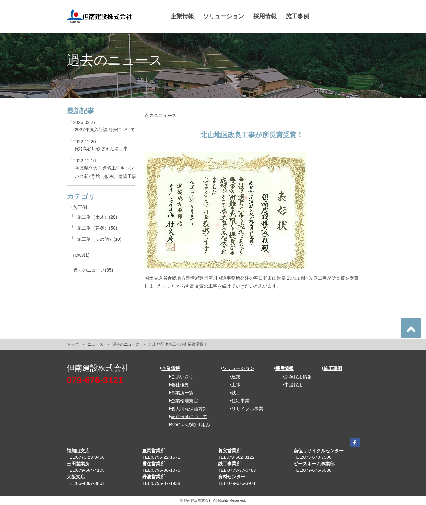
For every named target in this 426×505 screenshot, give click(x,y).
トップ (72, 344)
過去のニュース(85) (93, 270)
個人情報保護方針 (186, 408)
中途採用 (290, 384)
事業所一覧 (179, 392)
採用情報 (265, 16)
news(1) (81, 255)
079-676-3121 (95, 380)
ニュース (95, 344)
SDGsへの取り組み (187, 424)
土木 (232, 384)
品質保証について (186, 416)
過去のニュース (126, 344)
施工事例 (297, 16)
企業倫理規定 (181, 400)
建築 (232, 376)
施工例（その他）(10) (99, 239)
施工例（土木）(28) (97, 217)
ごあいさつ (179, 376)
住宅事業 (237, 400)
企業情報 (182, 16)
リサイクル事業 (244, 408)
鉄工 (232, 392)
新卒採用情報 (295, 376)
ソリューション (223, 16)
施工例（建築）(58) (97, 228)
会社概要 (177, 384)
